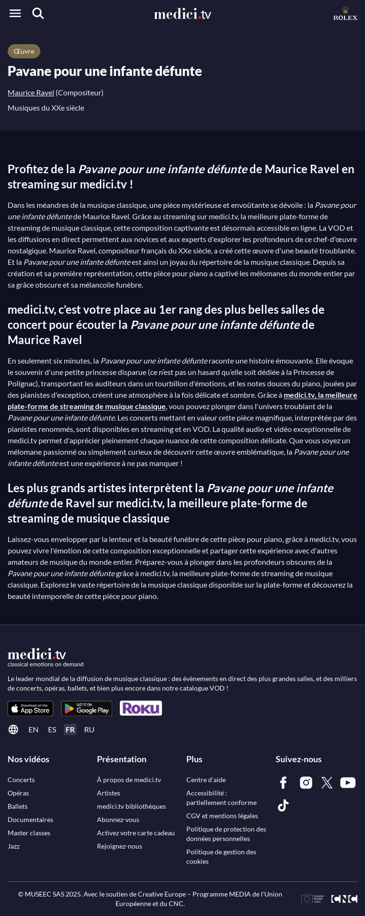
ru (89, 729)
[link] (30, 708)
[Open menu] (15, 13)
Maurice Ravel (31, 92)
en (33, 729)
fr (70, 729)
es (52, 729)
